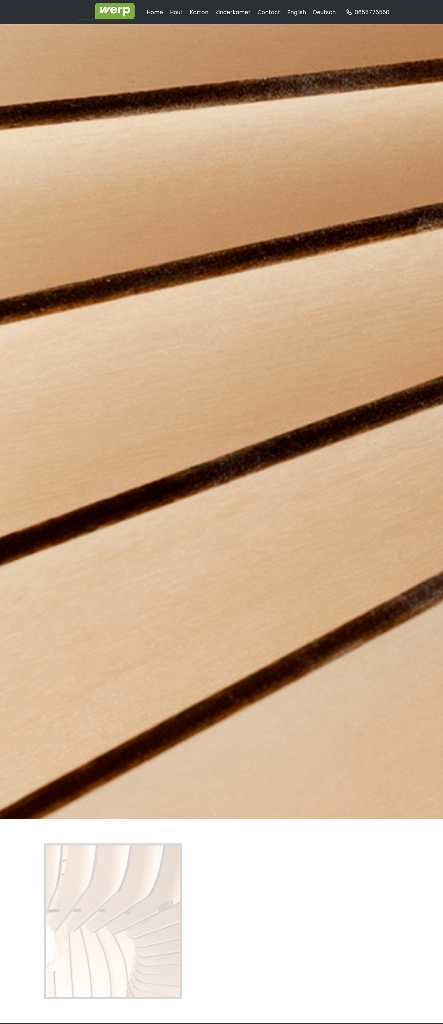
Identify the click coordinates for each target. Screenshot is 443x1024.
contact (268, 12)
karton (199, 12)
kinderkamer (233, 12)
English (296, 12)
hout (176, 12)
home (155, 12)
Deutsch (324, 12)
